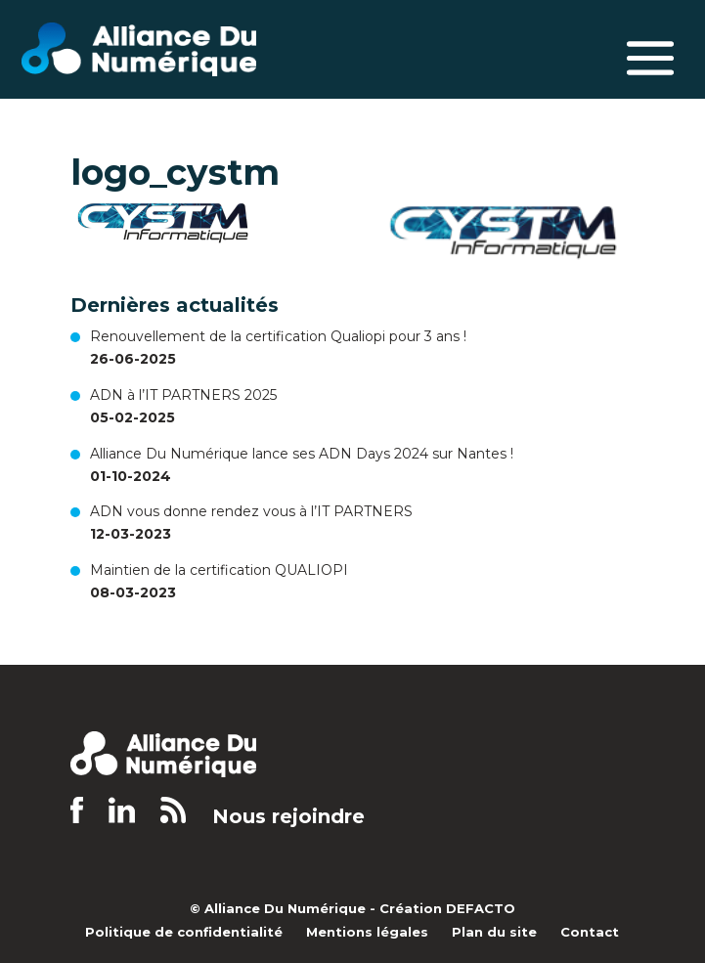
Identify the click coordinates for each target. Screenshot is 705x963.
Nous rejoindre (288, 817)
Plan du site (494, 932)
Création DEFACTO (447, 908)
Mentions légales (367, 932)
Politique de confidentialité (184, 932)
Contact (589, 932)
